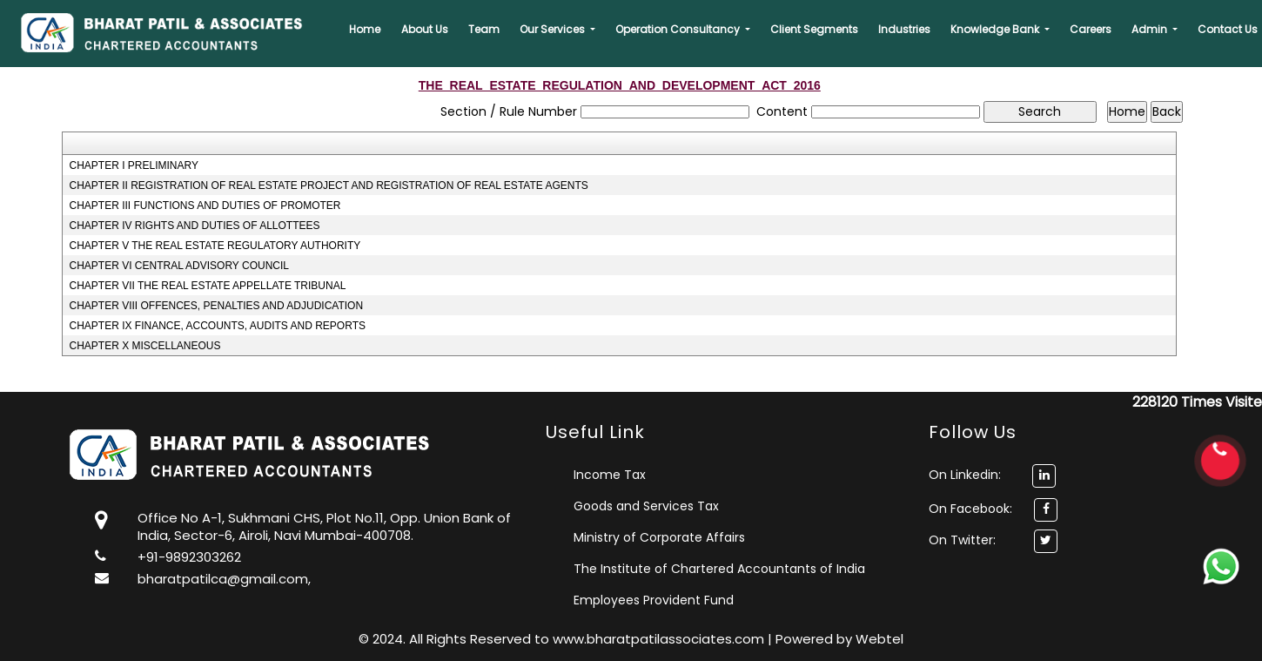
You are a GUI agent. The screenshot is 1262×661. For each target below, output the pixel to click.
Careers (1090, 29)
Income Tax (610, 474)
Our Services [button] (553, 29)
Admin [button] (1150, 29)
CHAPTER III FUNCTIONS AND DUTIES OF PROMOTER (204, 205)
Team (484, 29)
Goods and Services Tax (646, 506)
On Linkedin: (992, 474)
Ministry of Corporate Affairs (659, 537)
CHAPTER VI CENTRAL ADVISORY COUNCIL (179, 266)
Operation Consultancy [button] (678, 29)
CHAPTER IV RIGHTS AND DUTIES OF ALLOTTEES (194, 225)
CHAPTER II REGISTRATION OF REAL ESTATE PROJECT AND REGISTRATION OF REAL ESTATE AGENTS (328, 185)
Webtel (879, 639)
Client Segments (814, 29)
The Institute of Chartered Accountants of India (719, 568)
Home (364, 29)
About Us (424, 29)
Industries (904, 29)
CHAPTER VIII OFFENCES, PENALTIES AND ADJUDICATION (216, 306)
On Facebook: (970, 508)
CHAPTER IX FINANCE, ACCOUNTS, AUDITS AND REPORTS (217, 326)
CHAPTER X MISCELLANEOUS (144, 346)
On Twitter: (962, 540)
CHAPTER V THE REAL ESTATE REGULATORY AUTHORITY (214, 245)
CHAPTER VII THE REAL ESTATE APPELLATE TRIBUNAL (207, 286)
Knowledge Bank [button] (996, 29)
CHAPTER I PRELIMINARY (133, 165)
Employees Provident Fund (654, 600)
